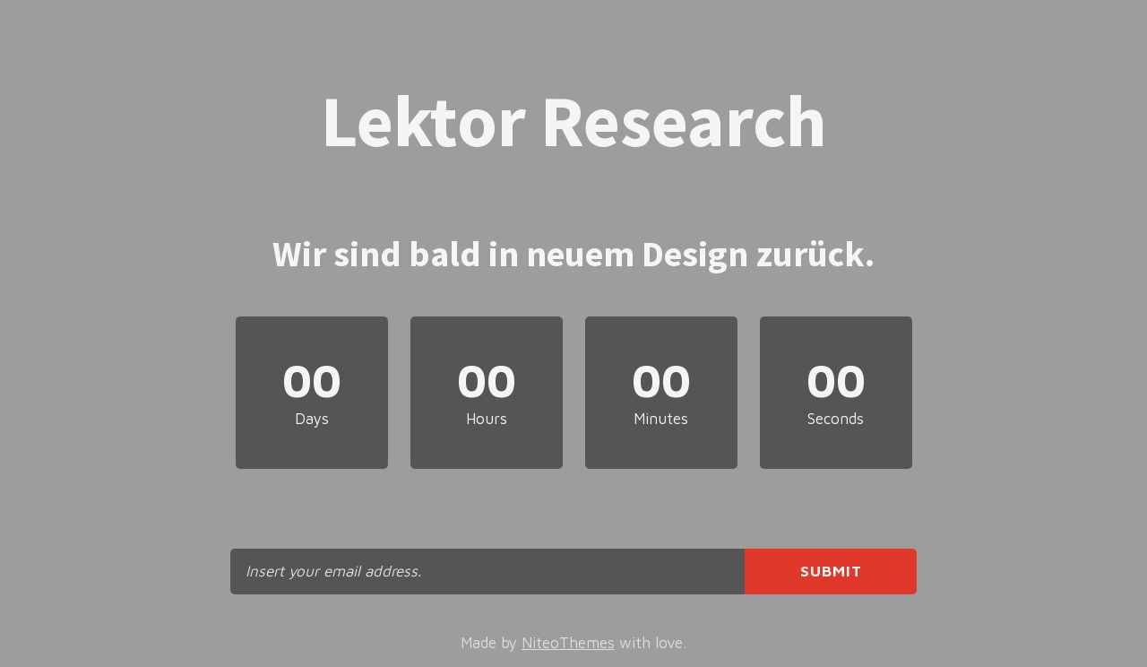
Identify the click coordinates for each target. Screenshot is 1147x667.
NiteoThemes (568, 643)
